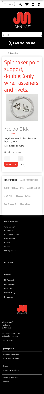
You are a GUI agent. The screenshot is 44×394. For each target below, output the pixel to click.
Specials (8, 196)
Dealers (7, 242)
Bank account (9, 238)
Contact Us (8, 230)
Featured (25, 204)
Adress (7, 246)
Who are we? (9, 226)
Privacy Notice (10, 250)
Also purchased (29, 180)
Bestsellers (10, 204)
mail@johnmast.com (10, 336)
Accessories (33, 188)
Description (10, 180)
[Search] (41, 34)
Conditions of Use (11, 234)
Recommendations (14, 188)
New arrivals (23, 196)
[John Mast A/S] (22, 309)
